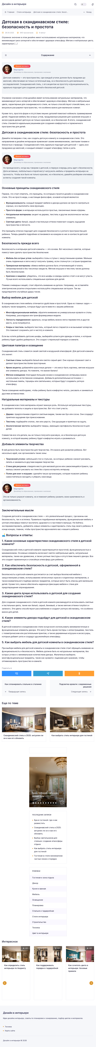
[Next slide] (62, 802)
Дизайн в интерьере (14, 4)
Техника (36, 927)
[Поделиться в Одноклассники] (79, 673)
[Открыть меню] (92, 4)
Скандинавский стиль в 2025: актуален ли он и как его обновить (47, 830)
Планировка (37, 905)
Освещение (37, 900)
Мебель (36, 894)
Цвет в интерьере (40, 933)
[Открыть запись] (24, 724)
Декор (35, 883)
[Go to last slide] (5, 983)
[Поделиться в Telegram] (48, 673)
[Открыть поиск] (75, 4)
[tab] (33, 802)
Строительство (39, 922)
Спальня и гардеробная (43, 911)
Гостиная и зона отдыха (43, 877)
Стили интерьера (40, 916)
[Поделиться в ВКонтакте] (16, 673)
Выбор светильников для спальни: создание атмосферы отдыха (48, 841)
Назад (88, 12)
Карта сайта (10, 1031)
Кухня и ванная (39, 888)
